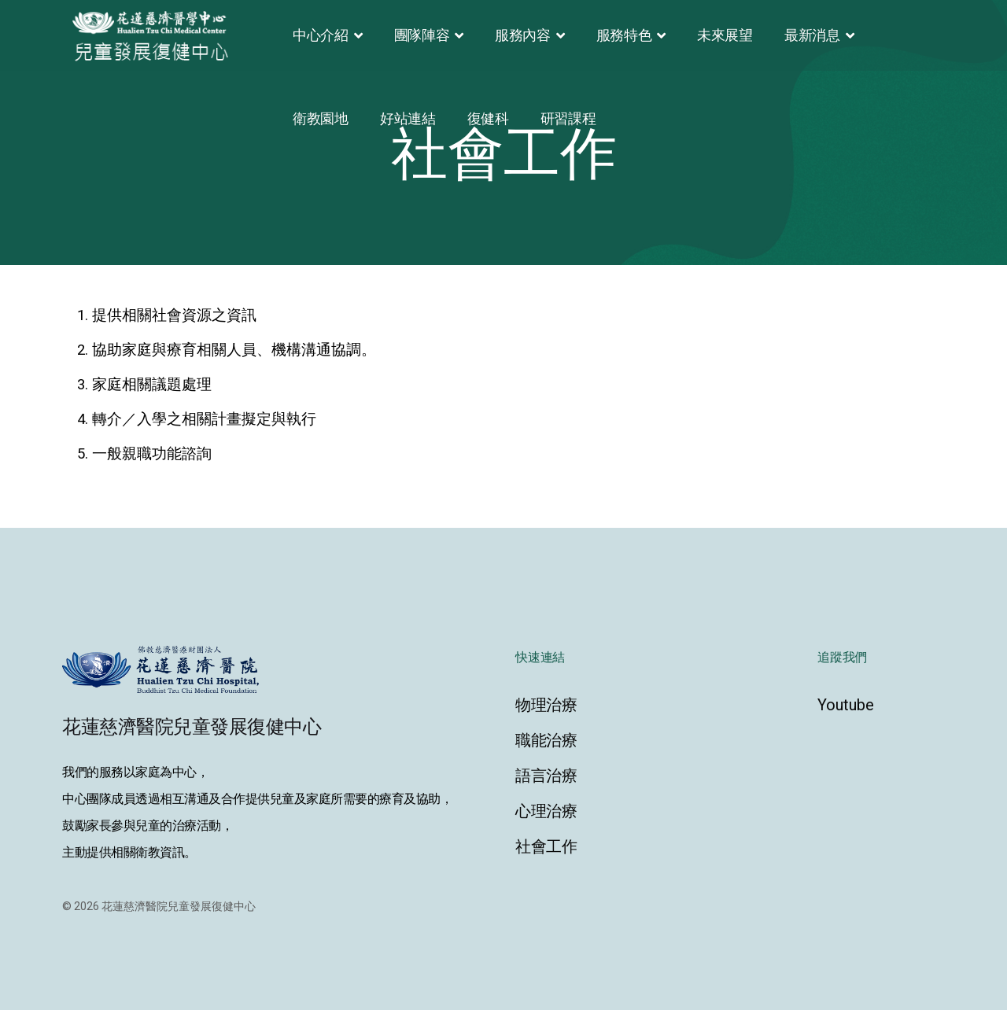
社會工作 (546, 846)
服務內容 (523, 35)
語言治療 (546, 775)
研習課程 (568, 118)
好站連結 (408, 118)
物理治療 (546, 704)
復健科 (488, 118)
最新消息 (812, 35)
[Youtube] (881, 705)
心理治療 (546, 811)
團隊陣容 (422, 35)
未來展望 (725, 35)
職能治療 (546, 740)
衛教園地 (321, 118)
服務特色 (624, 35)
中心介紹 (321, 35)
